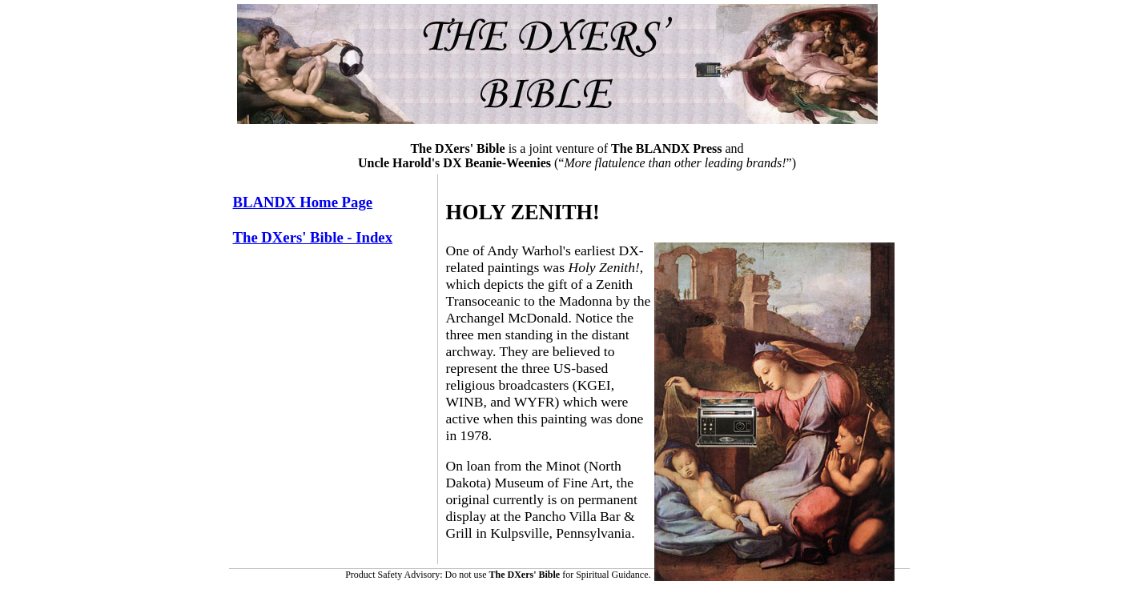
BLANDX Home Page (303, 202)
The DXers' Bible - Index (313, 237)
